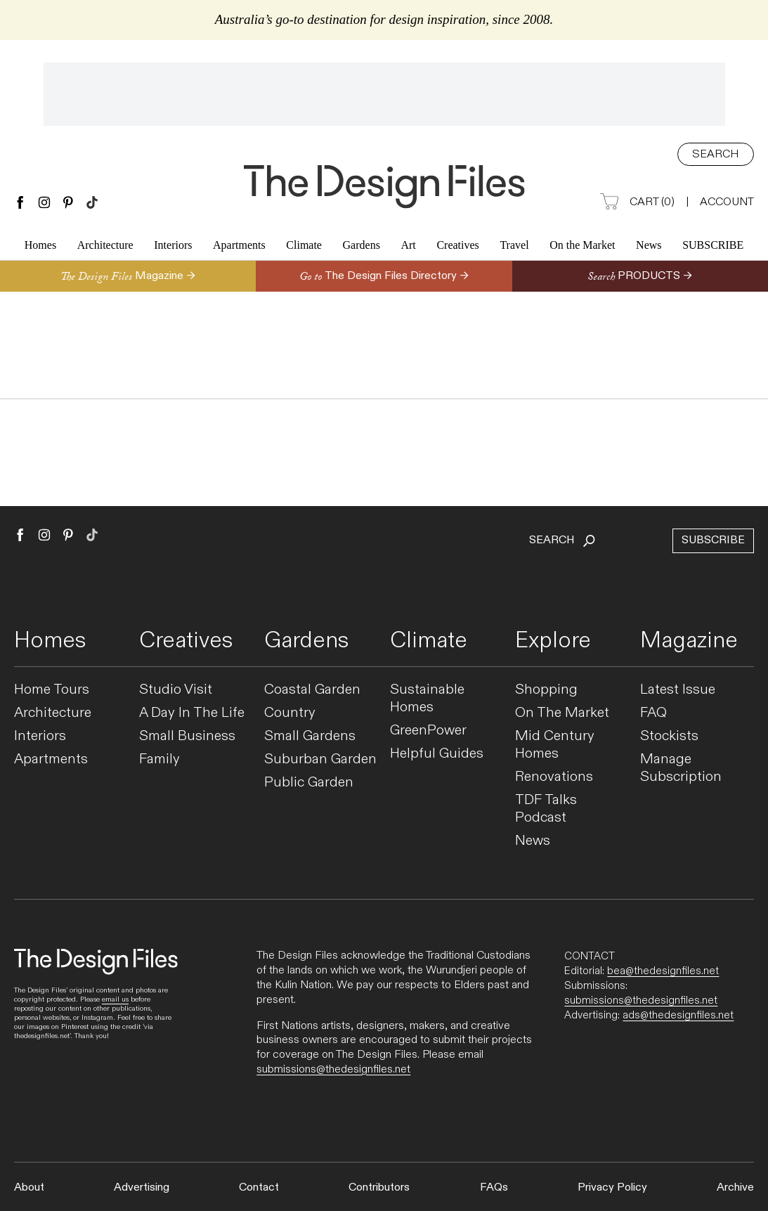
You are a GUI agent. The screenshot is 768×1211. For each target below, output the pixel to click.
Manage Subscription (681, 768)
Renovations (554, 777)
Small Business (187, 736)
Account (727, 202)
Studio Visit (175, 690)
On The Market (562, 713)
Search (715, 154)
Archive (735, 1187)
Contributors (379, 1187)
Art (408, 246)
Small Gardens (310, 736)
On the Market (582, 246)
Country (289, 713)
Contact (259, 1187)
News (648, 246)
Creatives (457, 246)
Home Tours (51, 690)
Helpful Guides (436, 754)
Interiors (173, 246)
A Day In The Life (192, 713)
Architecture (105, 246)
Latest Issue (677, 690)
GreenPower (428, 730)
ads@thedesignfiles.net (678, 1015)
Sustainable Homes (427, 698)
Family (159, 759)
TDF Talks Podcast (546, 809)
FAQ (653, 713)
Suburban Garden (320, 759)
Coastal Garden (312, 690)
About (29, 1187)
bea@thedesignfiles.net (663, 971)
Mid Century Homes (554, 745)
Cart (637, 203)
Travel (514, 246)
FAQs (494, 1187)
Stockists (669, 736)
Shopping (546, 690)
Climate (304, 246)
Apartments (239, 246)
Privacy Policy (612, 1187)
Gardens (361, 246)
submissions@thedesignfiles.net (333, 1069)
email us (115, 999)
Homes (40, 246)
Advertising (141, 1187)
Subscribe (712, 246)
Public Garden (308, 782)
